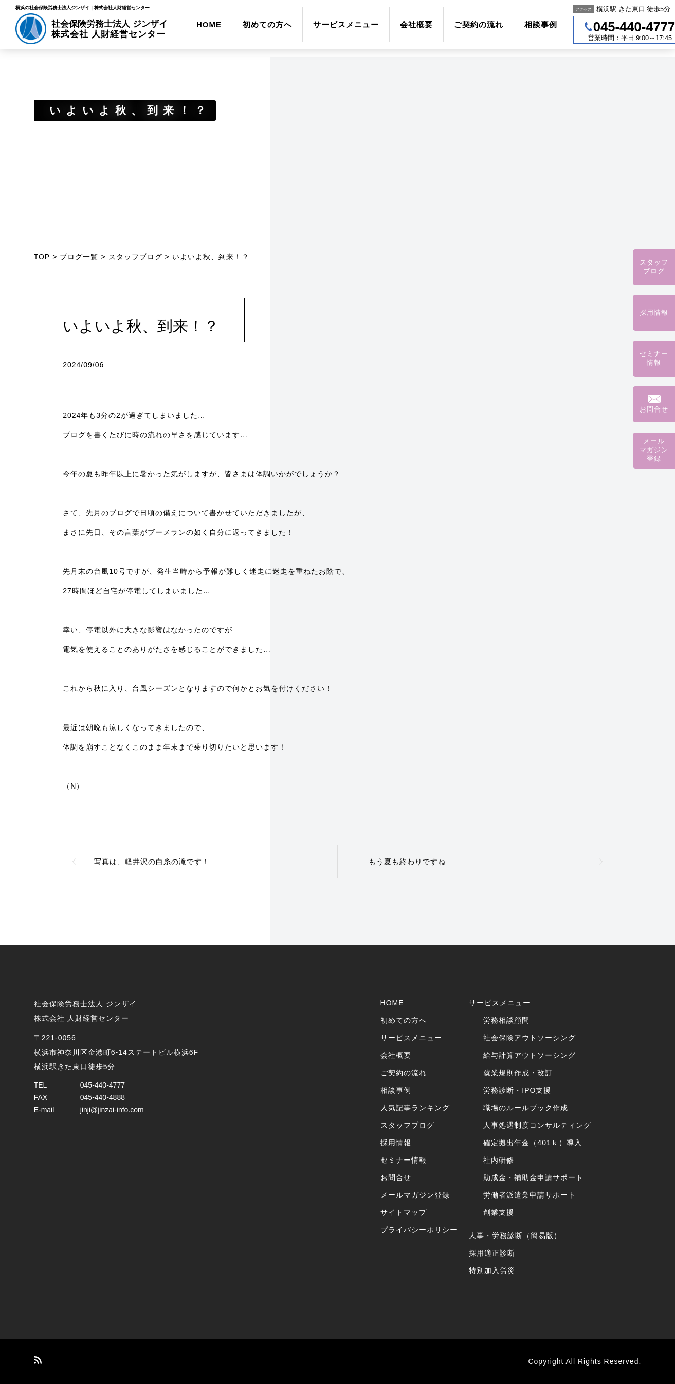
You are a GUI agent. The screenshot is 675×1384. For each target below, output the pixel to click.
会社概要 (416, 24)
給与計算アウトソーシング (529, 1055)
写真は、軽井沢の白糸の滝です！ (152, 861)
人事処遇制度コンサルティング (537, 1125)
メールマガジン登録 (415, 1195)
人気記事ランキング (415, 1108)
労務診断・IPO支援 (517, 1090)
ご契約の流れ (478, 24)
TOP (42, 257)
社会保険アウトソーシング (529, 1038)
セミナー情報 (403, 1160)
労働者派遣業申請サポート (529, 1195)
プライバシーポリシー (419, 1230)
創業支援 (498, 1212)
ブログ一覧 (79, 257)
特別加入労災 (492, 1270)
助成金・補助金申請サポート (533, 1177)
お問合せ (395, 1177)
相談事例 (540, 24)
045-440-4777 (102, 1085)
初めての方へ (267, 24)
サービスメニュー (346, 24)
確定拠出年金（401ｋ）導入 (532, 1142)
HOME (209, 24)
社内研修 (498, 1160)
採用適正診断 (492, 1253)
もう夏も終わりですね (407, 861)
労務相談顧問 (506, 1020)
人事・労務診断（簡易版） (515, 1235)
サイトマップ (403, 1212)
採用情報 (395, 1142)
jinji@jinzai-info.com (112, 1110)
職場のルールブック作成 (525, 1108)
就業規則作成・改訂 (518, 1073)
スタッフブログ (135, 257)
